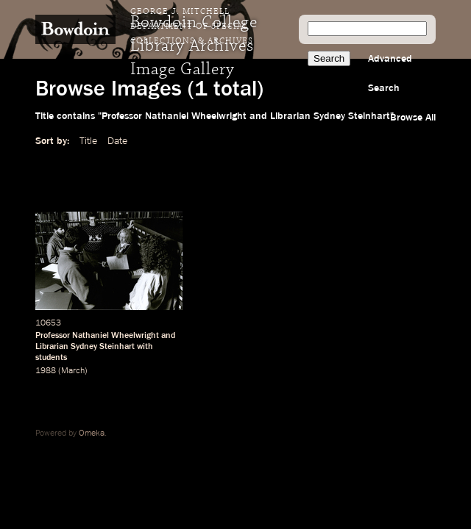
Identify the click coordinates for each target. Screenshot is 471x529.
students (51, 357)
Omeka (92, 433)
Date (117, 141)
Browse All (413, 117)
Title (88, 141)
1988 (45, 371)
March (73, 371)
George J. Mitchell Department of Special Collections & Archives (191, 26)
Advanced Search (390, 73)
